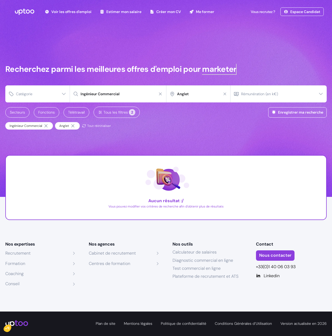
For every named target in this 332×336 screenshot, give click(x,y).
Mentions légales (138, 323)
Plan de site (105, 323)
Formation (15, 263)
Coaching (14, 273)
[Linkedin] (291, 276)
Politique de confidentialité (183, 323)
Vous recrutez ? (262, 11)
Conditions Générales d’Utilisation (243, 323)
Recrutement (18, 253)
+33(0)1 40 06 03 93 (276, 266)
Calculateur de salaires (195, 252)
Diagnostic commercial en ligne (203, 260)
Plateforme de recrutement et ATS (205, 276)
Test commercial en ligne (197, 268)
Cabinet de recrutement (112, 253)
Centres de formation (109, 263)
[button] (11, 327)
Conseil (12, 284)
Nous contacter (275, 255)
